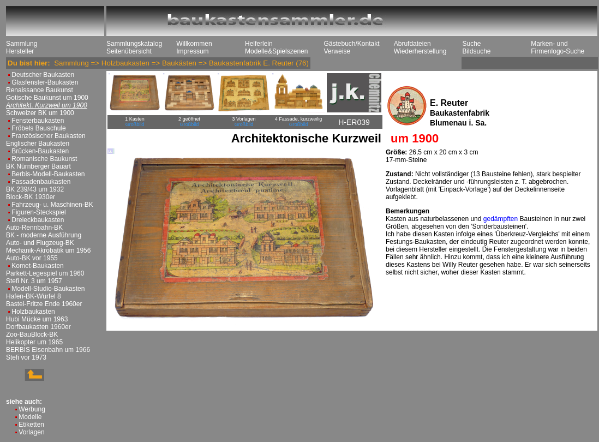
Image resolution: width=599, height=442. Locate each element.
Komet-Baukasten (37, 266)
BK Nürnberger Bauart (38, 166)
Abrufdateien (412, 43)
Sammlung (21, 43)
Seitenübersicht (129, 51)
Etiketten (31, 424)
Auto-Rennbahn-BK (34, 227)
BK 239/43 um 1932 (35, 189)
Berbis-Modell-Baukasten (48, 174)
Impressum (192, 51)
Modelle (30, 417)
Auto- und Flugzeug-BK (40, 243)
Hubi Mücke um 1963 (37, 319)
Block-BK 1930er (30, 197)
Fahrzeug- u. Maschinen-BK (52, 204)
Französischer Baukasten (48, 136)
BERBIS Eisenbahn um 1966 (48, 350)
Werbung (32, 409)
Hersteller (20, 51)
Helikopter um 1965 (34, 342)
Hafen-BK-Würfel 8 (33, 296)
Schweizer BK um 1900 (40, 113)
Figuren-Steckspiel (38, 212)
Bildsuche (476, 51)
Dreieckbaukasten (37, 220)
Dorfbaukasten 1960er (38, 327)
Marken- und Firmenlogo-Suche (557, 47)
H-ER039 (354, 122)
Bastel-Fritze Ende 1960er (44, 304)
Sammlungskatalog (134, 43)
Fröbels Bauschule (38, 128)
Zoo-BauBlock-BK (32, 334)
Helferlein (259, 43)
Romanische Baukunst (44, 159)
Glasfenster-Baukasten (44, 82)
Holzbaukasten (33, 311)
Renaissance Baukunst (39, 90)
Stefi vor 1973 (26, 357)
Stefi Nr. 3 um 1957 (34, 281)
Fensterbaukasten (37, 120)
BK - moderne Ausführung (43, 235)
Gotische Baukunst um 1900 (47, 97)
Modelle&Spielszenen (276, 51)
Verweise (337, 51)
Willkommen (194, 43)
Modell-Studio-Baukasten (48, 288)
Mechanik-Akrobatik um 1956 (48, 250)
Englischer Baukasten (37, 143)
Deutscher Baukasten (42, 75)
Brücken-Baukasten (40, 151)
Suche (471, 43)
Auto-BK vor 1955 (32, 258)
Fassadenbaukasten (40, 182)
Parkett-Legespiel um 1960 (45, 273)
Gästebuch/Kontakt (351, 43)
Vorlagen (31, 432)
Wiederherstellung (420, 51)
